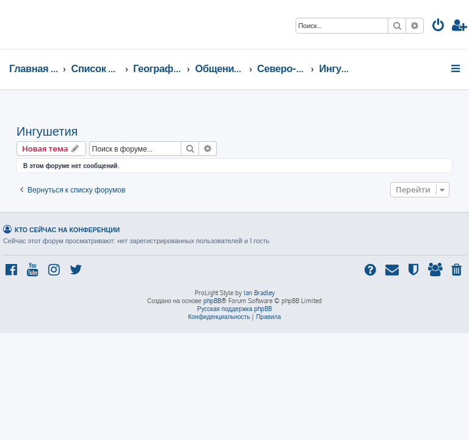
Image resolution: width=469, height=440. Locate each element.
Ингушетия (47, 131)
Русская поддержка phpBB (234, 308)
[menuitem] (438, 26)
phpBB (212, 300)
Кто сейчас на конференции (67, 229)
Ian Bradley (259, 292)
